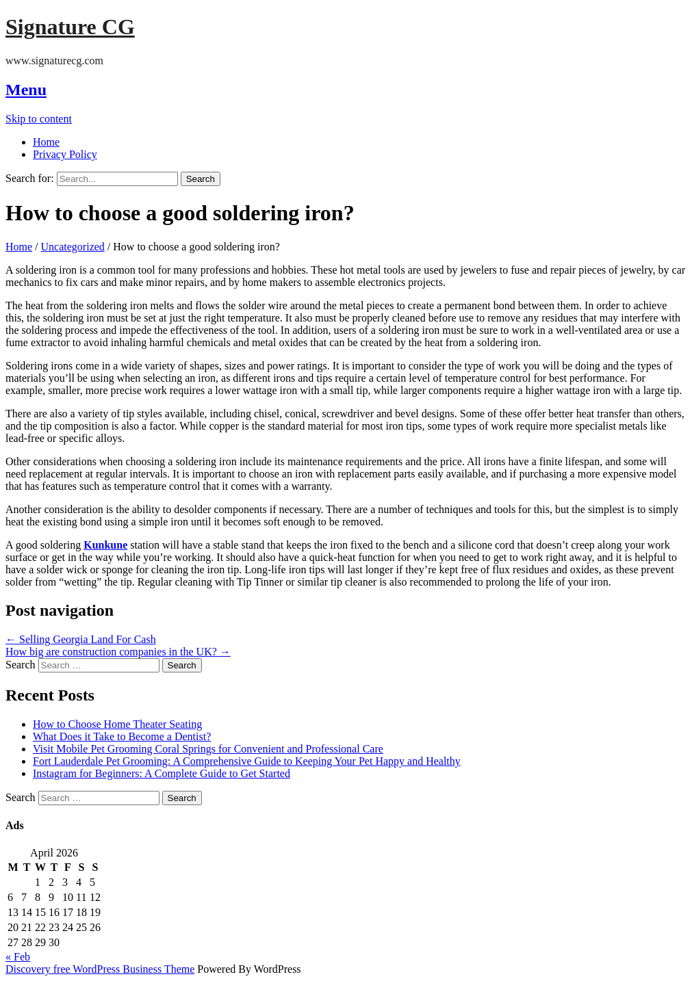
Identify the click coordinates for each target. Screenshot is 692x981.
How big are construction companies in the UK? (118, 651)
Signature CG (70, 26)
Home (46, 142)
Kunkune (105, 545)
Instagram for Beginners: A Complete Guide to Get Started (161, 773)
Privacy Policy (65, 154)
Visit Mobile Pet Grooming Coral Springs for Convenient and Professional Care (208, 749)
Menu (26, 90)
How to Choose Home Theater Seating (117, 724)
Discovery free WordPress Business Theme (99, 969)
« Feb (17, 957)
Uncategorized (73, 246)
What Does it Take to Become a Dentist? (122, 736)
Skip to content (38, 119)
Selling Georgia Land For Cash (80, 639)
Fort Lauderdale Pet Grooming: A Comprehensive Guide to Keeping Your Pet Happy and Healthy (247, 761)
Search (20, 664)
